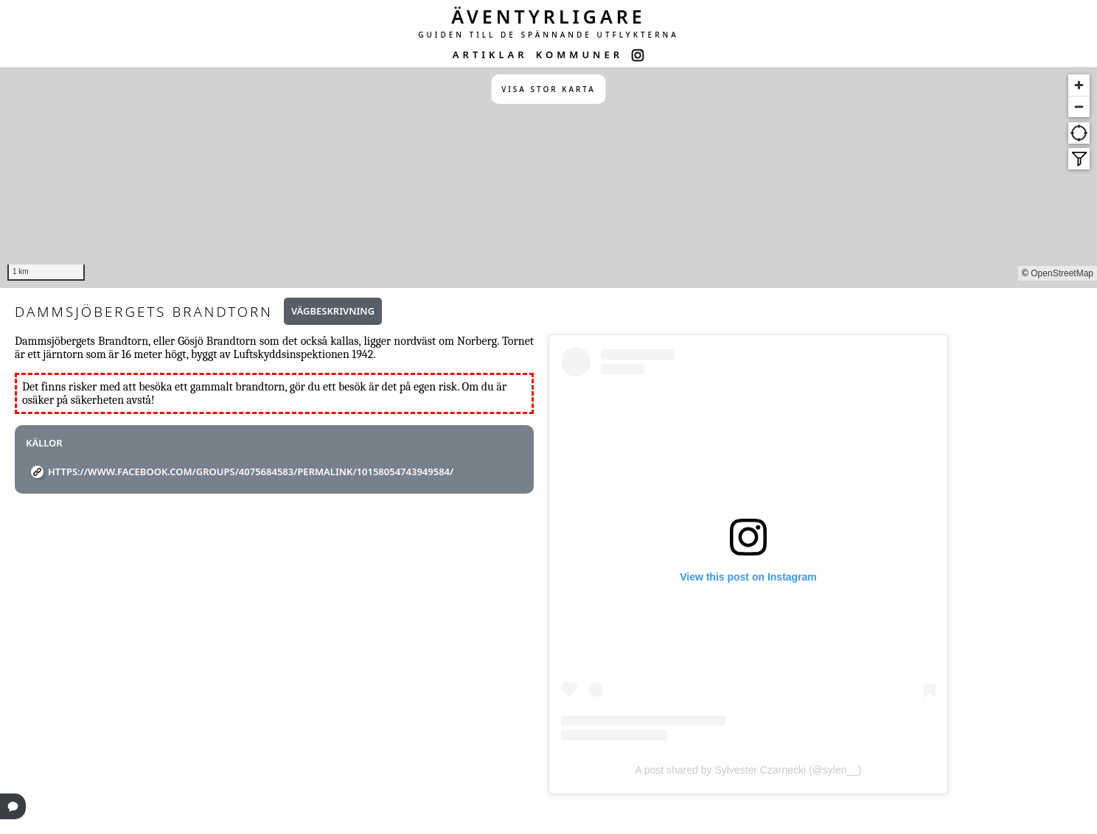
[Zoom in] (1079, 85)
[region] (548, 177)
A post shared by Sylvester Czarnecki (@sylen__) (748, 770)
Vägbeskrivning (333, 311)
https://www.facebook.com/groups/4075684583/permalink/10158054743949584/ (250, 471)
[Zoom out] (1079, 106)
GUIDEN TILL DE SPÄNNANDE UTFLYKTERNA (548, 34)
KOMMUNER (579, 54)
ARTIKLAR (490, 54)
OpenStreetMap (1062, 273)
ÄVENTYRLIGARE (548, 16)
